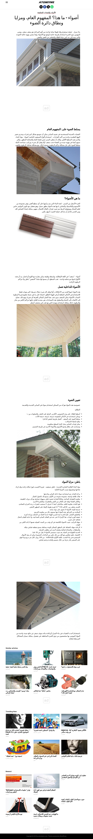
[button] (7, 2)
